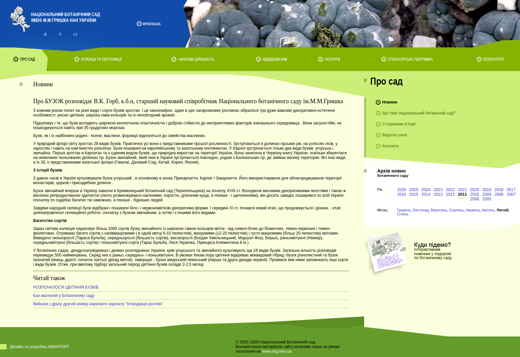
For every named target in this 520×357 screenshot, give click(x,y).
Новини (389, 102)
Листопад (421, 210)
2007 (511, 194)
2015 (413, 194)
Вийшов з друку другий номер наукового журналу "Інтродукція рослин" (98, 304)
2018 (498, 189)
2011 (462, 194)
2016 (401, 194)
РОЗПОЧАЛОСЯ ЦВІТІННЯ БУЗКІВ (65, 287)
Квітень (488, 210)
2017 (511, 189)
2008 (498, 194)
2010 (474, 194)
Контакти (390, 146)
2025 (413, 189)
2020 (474, 189)
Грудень (404, 210)
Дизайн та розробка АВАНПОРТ (39, 346)
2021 (462, 189)
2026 (401, 189)
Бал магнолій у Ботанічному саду (64, 295)
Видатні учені (394, 135)
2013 (438, 194)
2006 (474, 199)
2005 (487, 199)
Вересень (439, 210)
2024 (426, 189)
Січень (403, 214)
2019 (487, 189)
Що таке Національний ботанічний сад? (419, 113)
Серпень (456, 210)
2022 (450, 189)
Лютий (503, 210)
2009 (487, 194)
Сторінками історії (399, 124)
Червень (473, 210)
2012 (450, 194)
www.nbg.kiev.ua (277, 351)
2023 (438, 189)
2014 (426, 194)
